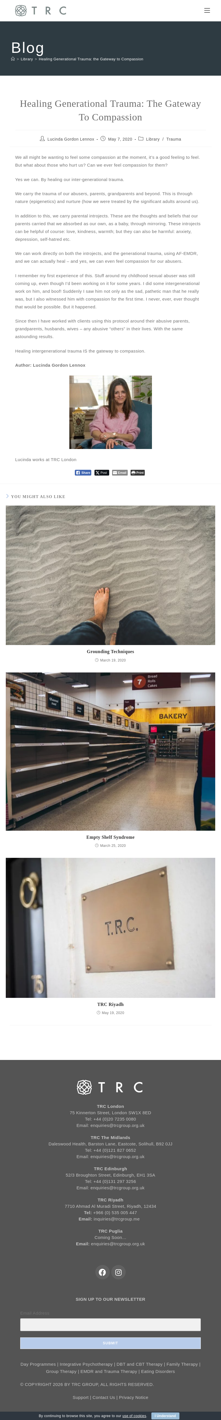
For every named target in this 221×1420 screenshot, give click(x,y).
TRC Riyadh (110, 1004)
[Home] (13, 59)
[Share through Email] (119, 473)
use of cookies (134, 1416)
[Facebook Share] (83, 473)
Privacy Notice (133, 1397)
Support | (83, 1397)
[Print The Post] (138, 473)
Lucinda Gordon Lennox (70, 139)
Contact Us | (105, 1397)
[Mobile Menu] (207, 11)
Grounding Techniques (110, 651)
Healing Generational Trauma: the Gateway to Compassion (91, 59)
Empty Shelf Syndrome (110, 837)
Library (153, 139)
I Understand (165, 1416)
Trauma (173, 139)
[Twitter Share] (101, 473)
